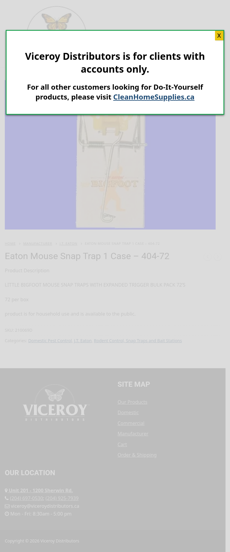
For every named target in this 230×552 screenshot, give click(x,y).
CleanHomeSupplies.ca (153, 97)
